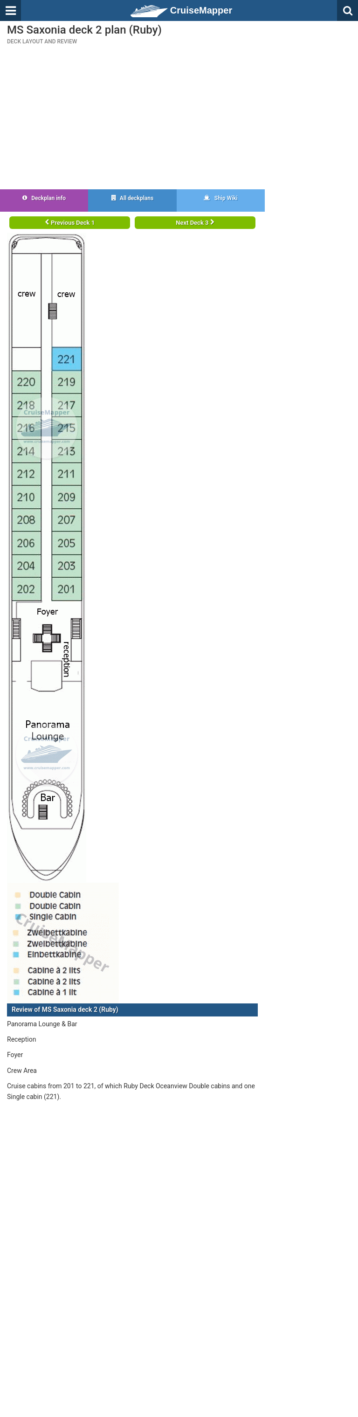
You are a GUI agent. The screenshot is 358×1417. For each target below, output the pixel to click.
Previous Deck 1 (70, 222)
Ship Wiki (221, 198)
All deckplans (132, 198)
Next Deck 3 (195, 222)
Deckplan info (44, 198)
